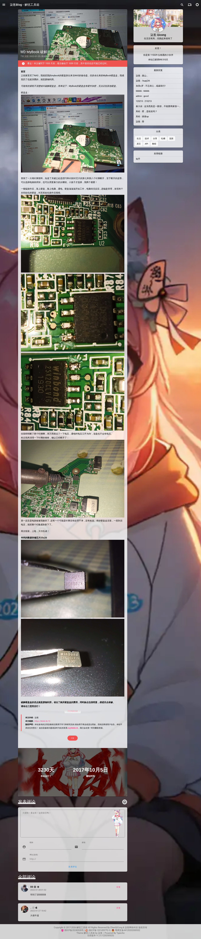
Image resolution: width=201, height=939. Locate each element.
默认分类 (69, 56)
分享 (86, 56)
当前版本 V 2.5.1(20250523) (100, 935)
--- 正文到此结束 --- (72, 711)
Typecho (120, 933)
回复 (118, 887)
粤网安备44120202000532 (127, 930)
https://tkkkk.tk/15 (42, 721)
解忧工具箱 (89, 933)
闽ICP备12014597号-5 (99, 930)
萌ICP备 (68, 930)
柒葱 (100, 933)
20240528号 (78, 930)
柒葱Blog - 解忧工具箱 (24, 4)
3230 (43, 770)
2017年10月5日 (90, 770)
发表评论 (72, 867)
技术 (81, 56)
